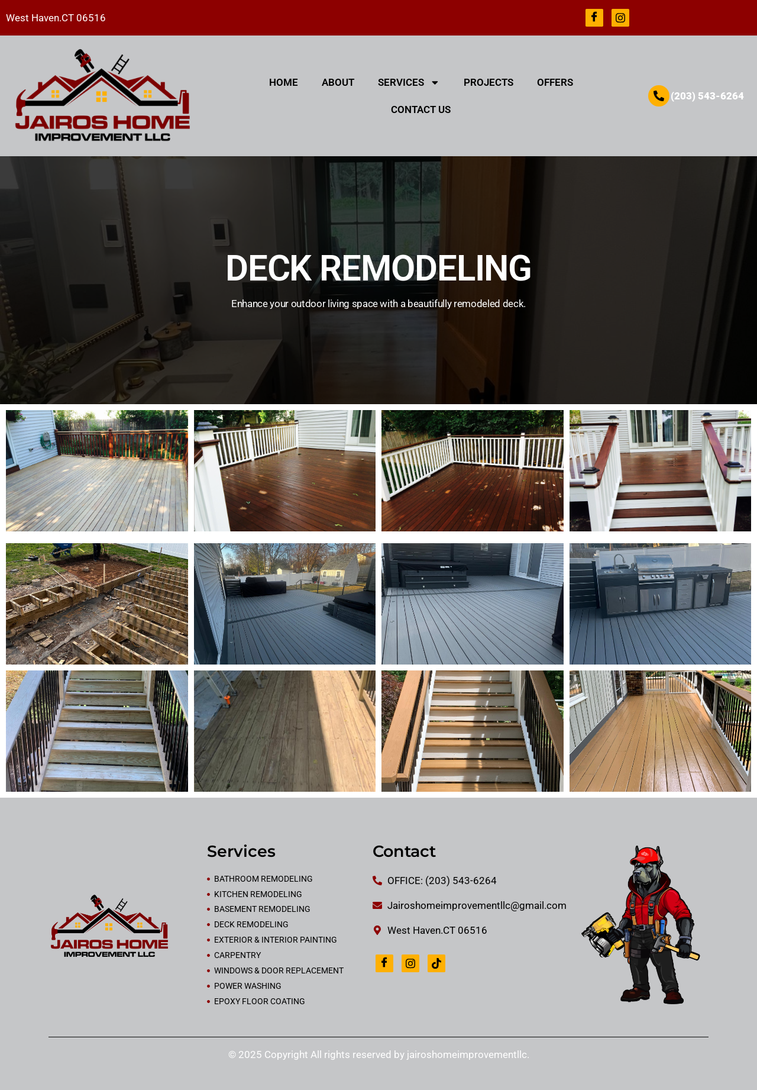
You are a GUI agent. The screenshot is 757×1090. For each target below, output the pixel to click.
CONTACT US (421, 109)
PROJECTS (488, 82)
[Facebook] (594, 18)
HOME (283, 82)
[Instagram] (620, 18)
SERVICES (409, 82)
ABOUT (338, 82)
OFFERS (555, 82)
